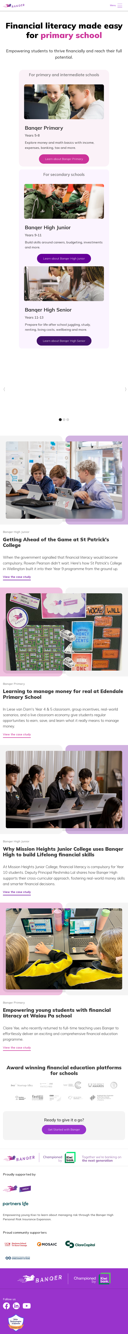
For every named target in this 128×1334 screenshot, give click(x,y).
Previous (2, 393)
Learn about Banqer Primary (64, 159)
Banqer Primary (14, 684)
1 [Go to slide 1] (60, 419)
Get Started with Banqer (64, 1129)
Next (126, 393)
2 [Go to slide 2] (64, 419)
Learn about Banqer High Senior (64, 341)
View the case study (17, 577)
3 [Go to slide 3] (67, 419)
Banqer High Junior (16, 532)
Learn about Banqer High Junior (64, 258)
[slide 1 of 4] (64, 385)
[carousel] (64, 391)
